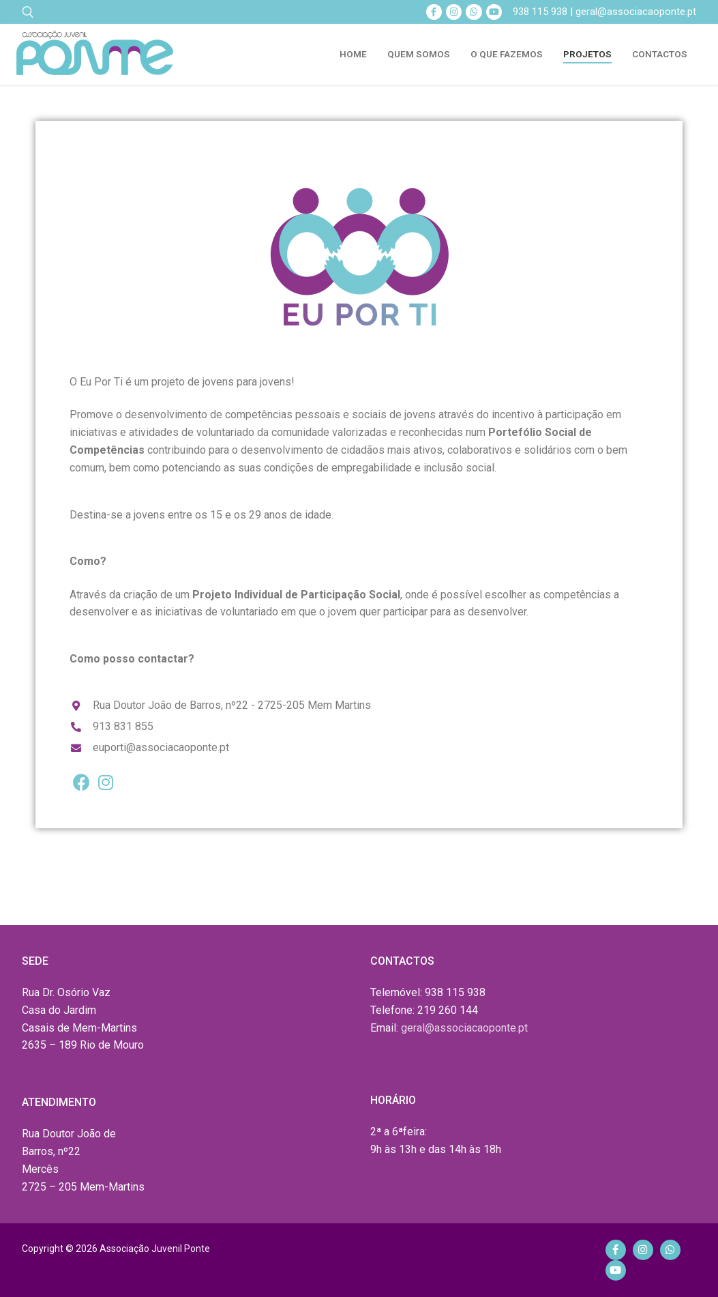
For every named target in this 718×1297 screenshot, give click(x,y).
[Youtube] (494, 12)
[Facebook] (434, 12)
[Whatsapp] (473, 12)
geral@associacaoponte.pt (464, 1027)
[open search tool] (28, 12)
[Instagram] (454, 12)
